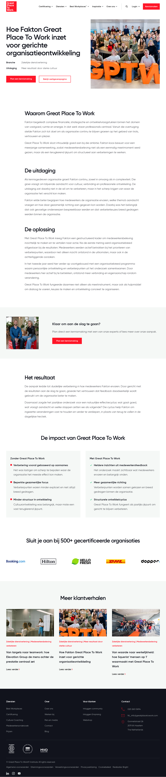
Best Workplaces (14, 709)
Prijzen (9, 732)
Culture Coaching (14, 720)
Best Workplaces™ (79, 6)
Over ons (111, 6)
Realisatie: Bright (122, 768)
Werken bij (49, 714)
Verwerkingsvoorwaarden (68, 768)
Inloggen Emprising (92, 714)
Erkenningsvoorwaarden (42, 768)
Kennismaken (151, 6)
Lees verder (13, 669)
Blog (47, 732)
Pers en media (51, 720)
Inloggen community (92, 709)
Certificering (46, 6)
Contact (49, 726)
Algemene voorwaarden (17, 768)
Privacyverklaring (90, 768)
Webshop (87, 720)
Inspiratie (97, 6)
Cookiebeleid (106, 768)
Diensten (61, 6)
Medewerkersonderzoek (17, 726)
